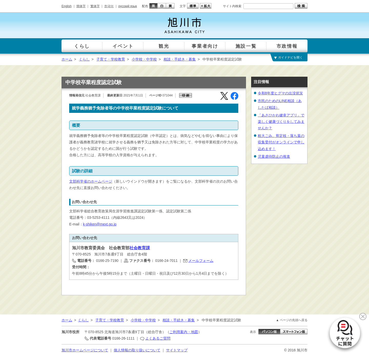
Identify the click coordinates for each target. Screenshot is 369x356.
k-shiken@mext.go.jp (100, 224)
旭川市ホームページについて (84, 350)
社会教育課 (139, 248)
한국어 (109, 6)
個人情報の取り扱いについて (137, 350)
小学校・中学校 (144, 59)
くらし (84, 59)
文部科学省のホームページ (90, 181)
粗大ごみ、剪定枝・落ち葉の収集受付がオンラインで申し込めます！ (281, 142)
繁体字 (95, 6)
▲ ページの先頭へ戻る (292, 320)
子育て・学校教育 (110, 59)
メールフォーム (200, 261)
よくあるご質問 (157, 338)
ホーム (66, 59)
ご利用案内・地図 (183, 332)
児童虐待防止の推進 (274, 156)
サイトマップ (177, 350)
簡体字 (81, 6)
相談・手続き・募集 (179, 59)
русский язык (127, 6)
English (66, 6)
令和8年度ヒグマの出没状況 (280, 93)
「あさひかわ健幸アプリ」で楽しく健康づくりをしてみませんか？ (281, 121)
